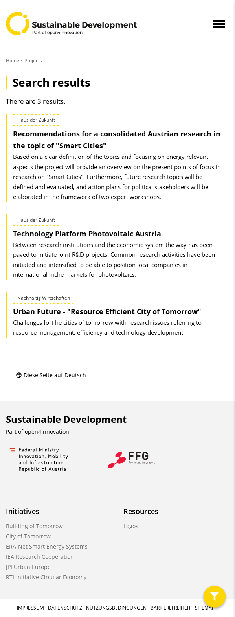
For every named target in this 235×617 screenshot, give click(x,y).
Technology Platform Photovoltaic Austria (87, 233)
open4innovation (47, 431)
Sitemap (205, 607)
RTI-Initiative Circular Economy (46, 577)
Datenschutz (65, 607)
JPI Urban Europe (28, 567)
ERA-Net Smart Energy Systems (47, 546)
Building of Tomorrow (34, 526)
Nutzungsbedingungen (116, 607)
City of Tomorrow (28, 536)
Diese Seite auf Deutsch (51, 375)
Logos (130, 526)
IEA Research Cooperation (40, 556)
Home (12, 60)
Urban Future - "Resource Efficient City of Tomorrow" (107, 311)
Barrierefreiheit (171, 607)
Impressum (30, 607)
